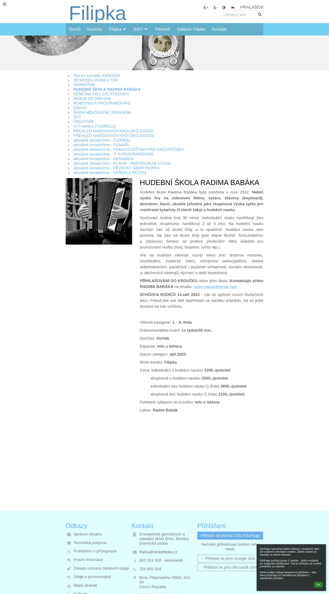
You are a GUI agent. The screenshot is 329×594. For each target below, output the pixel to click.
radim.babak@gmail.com (215, 286)
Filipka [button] (118, 29)
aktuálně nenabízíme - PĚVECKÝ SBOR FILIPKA (116, 168)
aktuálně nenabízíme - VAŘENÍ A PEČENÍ (109, 172)
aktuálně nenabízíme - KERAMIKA (103, 158)
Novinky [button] (94, 29)
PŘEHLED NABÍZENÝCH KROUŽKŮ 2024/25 (113, 131)
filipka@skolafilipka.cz (158, 552)
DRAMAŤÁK (84, 85)
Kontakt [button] (219, 29)
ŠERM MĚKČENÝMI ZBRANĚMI (102, 112)
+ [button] (206, 7)
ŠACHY (80, 108)
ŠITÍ (77, 117)
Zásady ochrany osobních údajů (101, 568)
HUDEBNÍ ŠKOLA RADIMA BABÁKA (107, 89)
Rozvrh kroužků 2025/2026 (96, 75)
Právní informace (88, 559)
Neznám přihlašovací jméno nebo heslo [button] (230, 546)
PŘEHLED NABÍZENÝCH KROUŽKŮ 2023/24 (113, 135)
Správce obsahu (87, 534)
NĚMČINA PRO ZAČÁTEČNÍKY (101, 94)
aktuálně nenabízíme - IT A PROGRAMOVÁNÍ (113, 154)
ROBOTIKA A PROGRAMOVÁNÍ (101, 103)
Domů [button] (75, 29)
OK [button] (318, 584)
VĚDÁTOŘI (83, 122)
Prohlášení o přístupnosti (95, 551)
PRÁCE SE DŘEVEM (92, 98)
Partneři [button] (162, 29)
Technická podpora (89, 542)
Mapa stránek (85, 585)
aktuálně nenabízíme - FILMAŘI (101, 145)
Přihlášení (251, 7)
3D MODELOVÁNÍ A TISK (96, 80)
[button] (233, 7)
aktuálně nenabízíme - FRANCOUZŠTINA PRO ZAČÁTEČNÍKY (128, 149)
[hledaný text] (243, 15)
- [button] (215, 7)
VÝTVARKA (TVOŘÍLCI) (94, 126)
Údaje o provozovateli (92, 576)
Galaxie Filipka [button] (191, 29)
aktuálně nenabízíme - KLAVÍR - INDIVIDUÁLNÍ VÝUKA (122, 163)
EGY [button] (141, 29)
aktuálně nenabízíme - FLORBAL (102, 140)
